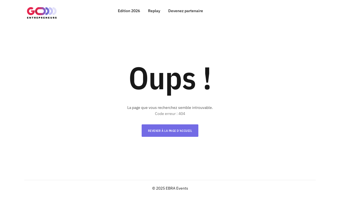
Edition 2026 (129, 11)
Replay (154, 11)
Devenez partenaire (185, 11)
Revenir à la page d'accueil (170, 131)
